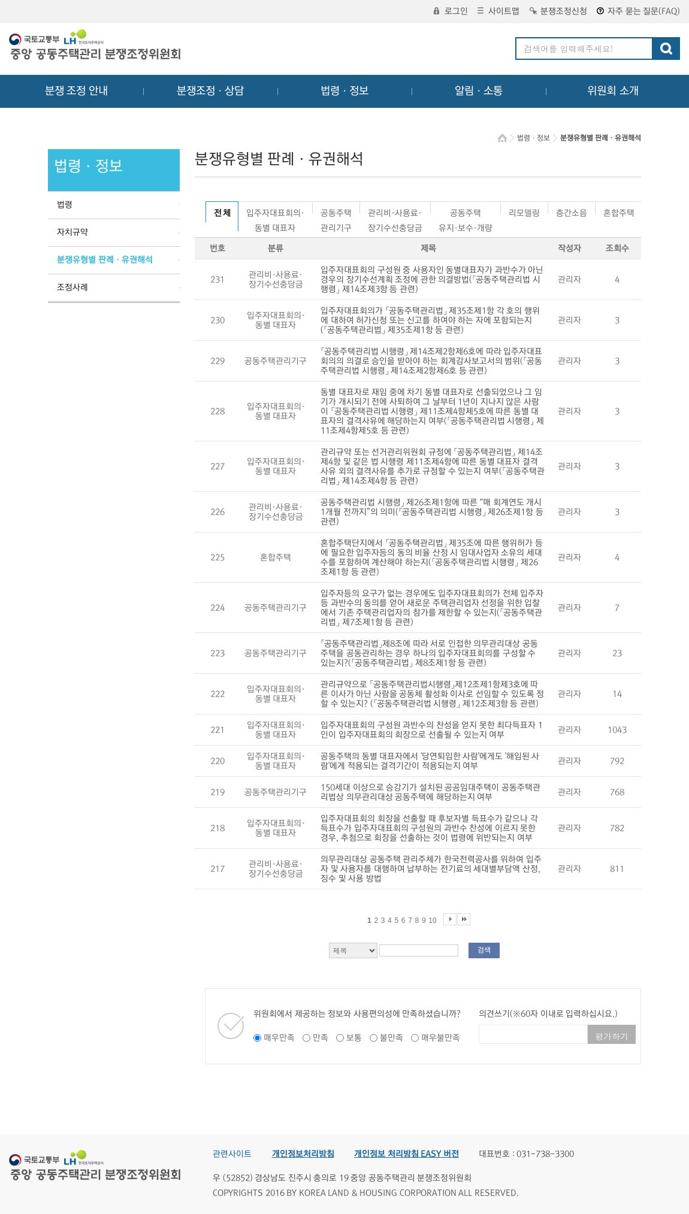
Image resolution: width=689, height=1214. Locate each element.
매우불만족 (440, 1038)
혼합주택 (618, 211)
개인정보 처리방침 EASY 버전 (406, 1154)
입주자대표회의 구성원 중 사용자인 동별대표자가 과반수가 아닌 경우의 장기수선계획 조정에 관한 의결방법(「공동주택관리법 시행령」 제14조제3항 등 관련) (432, 279)
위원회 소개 (613, 91)
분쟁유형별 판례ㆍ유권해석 (105, 260)
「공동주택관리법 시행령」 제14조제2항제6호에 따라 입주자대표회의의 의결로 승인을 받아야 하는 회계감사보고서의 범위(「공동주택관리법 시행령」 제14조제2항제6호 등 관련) (431, 361)
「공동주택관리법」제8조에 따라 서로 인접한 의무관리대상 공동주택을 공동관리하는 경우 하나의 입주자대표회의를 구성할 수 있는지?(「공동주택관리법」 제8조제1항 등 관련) (429, 653)
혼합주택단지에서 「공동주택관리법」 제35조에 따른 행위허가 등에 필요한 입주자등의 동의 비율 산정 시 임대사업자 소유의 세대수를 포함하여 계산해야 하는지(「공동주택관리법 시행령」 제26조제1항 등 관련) (432, 557)
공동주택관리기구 (336, 211)
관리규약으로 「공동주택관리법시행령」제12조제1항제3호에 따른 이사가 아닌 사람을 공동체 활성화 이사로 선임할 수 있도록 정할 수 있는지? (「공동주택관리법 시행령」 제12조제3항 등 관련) (432, 694)
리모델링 (524, 211)
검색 (484, 950)
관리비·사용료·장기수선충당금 (395, 211)
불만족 (391, 1038)
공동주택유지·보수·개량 (465, 211)
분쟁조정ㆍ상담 (210, 91)
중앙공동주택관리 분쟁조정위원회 (96, 46)
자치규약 (72, 232)
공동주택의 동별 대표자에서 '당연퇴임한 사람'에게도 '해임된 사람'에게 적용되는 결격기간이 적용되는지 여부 (430, 761)
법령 (64, 205)
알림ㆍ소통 (479, 91)
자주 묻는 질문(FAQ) (638, 11)
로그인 (451, 11)
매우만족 (279, 1038)
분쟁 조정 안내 (76, 91)
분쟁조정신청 (558, 11)
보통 (354, 1038)
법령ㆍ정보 (344, 91)
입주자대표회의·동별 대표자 (275, 211)
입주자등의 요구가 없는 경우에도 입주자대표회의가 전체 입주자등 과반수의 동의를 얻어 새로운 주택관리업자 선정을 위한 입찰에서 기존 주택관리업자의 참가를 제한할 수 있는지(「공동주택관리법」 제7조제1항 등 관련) (432, 608)
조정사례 (72, 287)
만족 (320, 1038)
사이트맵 (498, 11)
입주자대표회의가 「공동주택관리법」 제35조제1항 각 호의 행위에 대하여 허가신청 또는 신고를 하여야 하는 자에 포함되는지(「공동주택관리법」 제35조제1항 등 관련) (430, 320)
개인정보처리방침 (303, 1154)
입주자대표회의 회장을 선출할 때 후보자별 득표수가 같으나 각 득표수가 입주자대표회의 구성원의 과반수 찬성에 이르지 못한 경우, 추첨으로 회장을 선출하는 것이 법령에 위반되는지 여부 (429, 828)
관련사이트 (232, 1154)
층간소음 (571, 211)
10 (432, 920)
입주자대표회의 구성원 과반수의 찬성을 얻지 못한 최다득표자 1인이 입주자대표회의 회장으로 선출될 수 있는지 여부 (432, 730)
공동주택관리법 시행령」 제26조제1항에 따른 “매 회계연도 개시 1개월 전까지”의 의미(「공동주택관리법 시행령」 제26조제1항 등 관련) (432, 512)
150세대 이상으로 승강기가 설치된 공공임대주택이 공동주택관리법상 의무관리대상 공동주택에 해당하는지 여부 (430, 792)
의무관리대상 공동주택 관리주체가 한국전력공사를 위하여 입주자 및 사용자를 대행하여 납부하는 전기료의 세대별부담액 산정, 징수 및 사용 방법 (431, 869)
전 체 (222, 213)
